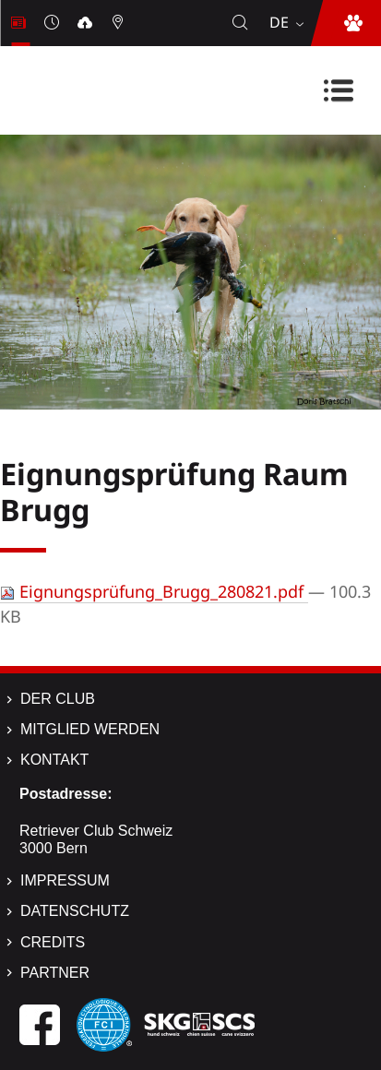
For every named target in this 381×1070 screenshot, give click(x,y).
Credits (52, 942)
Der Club (57, 699)
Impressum (65, 880)
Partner (54, 973)
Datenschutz (74, 911)
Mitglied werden (90, 729)
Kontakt (54, 759)
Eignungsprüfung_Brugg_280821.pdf (154, 591)
